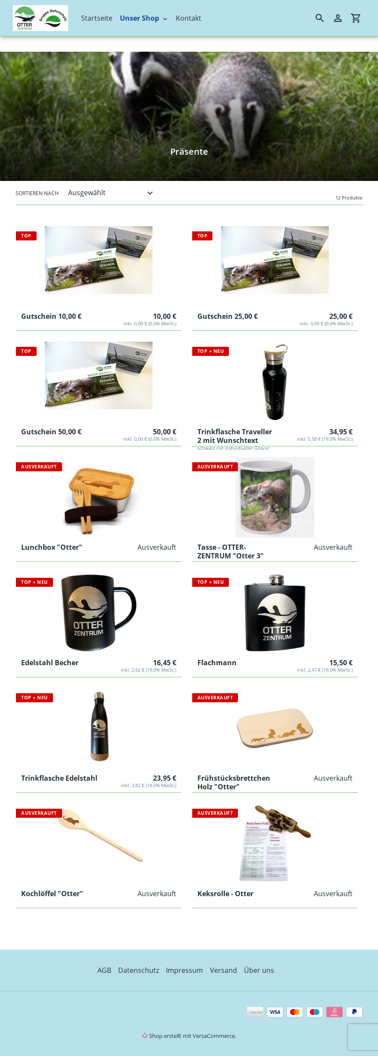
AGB (104, 970)
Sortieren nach (37, 193)
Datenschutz (138, 970)
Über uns (259, 970)
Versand (223, 970)
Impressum (184, 970)
